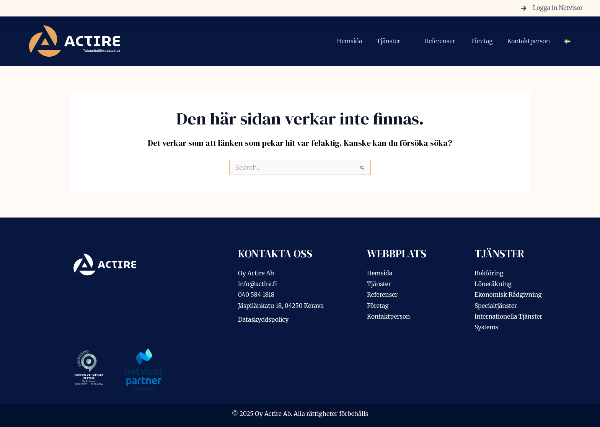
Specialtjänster (496, 305)
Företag (481, 41)
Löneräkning (493, 284)
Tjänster (393, 41)
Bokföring (489, 273)
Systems (486, 327)
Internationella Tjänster (508, 316)
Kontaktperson (528, 41)
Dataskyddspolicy (263, 319)
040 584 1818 (256, 294)
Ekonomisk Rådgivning (508, 294)
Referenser (441, 41)
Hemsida (349, 41)
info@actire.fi (34, 8)
